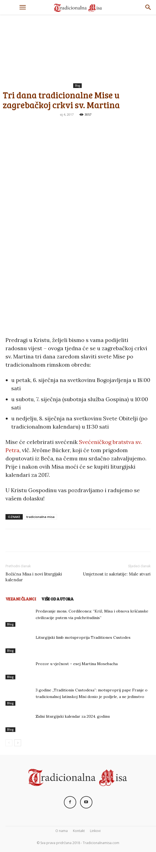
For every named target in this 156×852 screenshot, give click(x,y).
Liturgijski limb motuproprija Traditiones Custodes (83, 637)
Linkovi (95, 830)
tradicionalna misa (40, 517)
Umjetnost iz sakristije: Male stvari (117, 574)
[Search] (148, 7)
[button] (22, 7)
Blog (77, 85)
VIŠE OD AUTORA (57, 599)
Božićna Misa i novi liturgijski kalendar (33, 576)
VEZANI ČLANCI (20, 599)
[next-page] (17, 742)
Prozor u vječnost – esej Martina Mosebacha (77, 663)
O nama (61, 830)
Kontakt (79, 830)
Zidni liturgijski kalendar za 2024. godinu (73, 716)
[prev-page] (8, 742)
